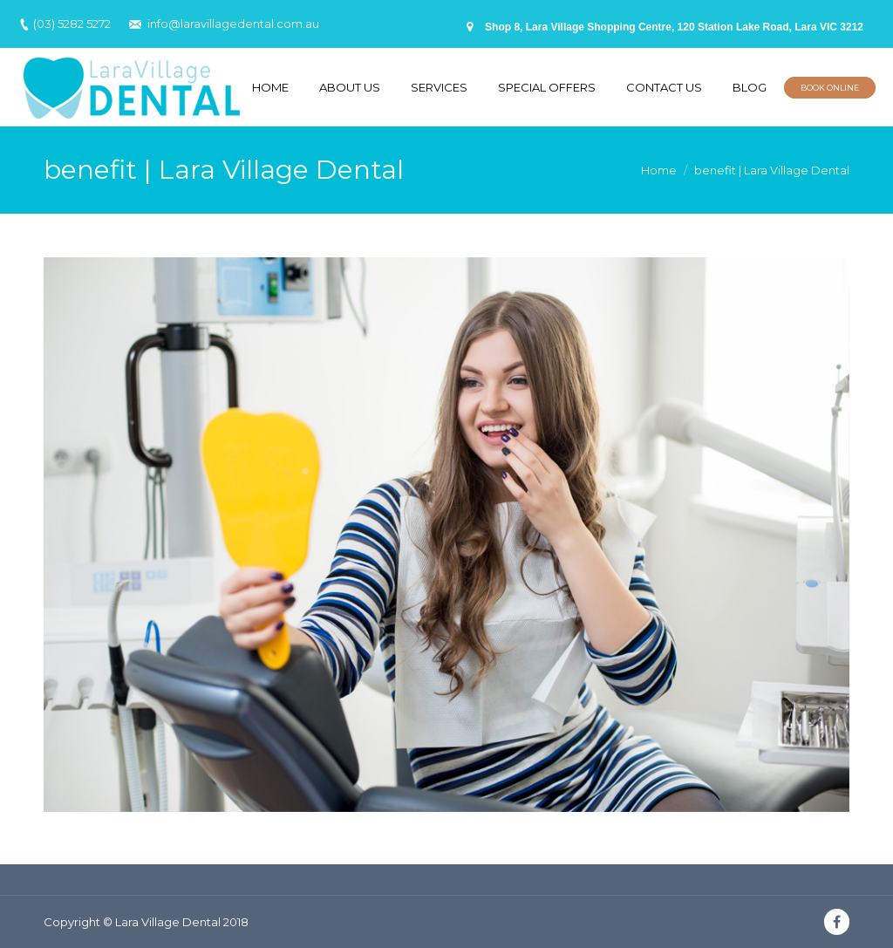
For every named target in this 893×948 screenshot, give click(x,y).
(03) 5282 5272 (72, 24)
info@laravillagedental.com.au (233, 24)
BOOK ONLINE (830, 87)
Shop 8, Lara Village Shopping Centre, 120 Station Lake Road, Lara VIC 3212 (674, 27)
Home (659, 170)
